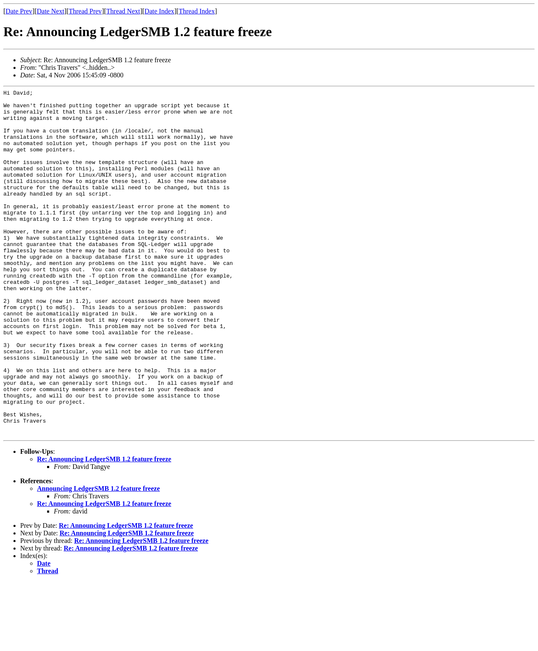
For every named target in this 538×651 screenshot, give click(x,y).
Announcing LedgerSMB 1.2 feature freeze (98, 557)
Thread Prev (85, 11)
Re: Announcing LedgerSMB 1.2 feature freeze (104, 528)
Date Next (50, 11)
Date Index (159, 11)
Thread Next (123, 11)
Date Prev (18, 11)
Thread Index (197, 11)
